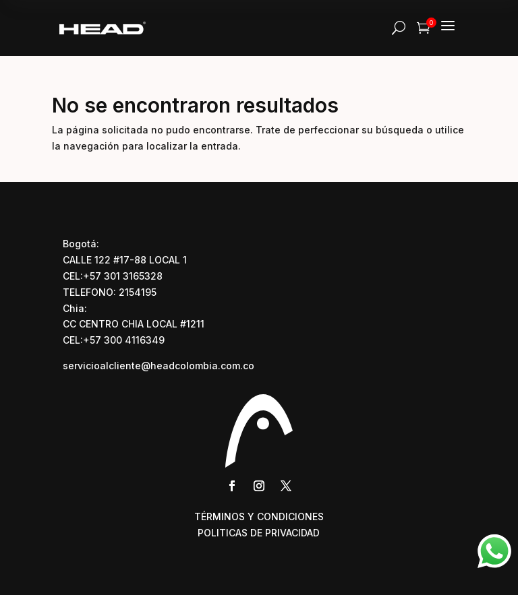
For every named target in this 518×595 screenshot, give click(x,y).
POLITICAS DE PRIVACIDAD (259, 532)
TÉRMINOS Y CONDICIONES (259, 516)
